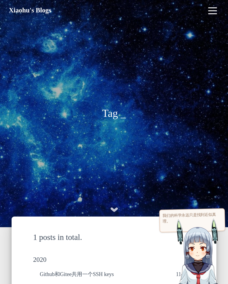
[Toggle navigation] (212, 10)
